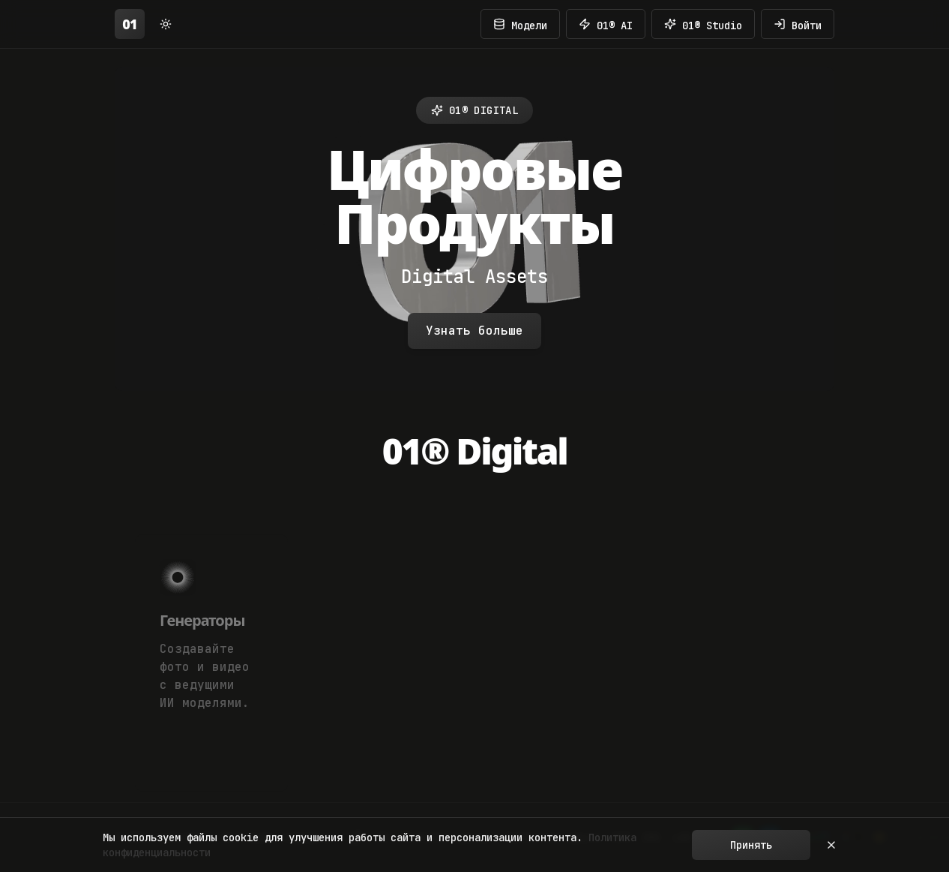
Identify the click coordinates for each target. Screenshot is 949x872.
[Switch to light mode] (166, 24)
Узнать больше (474, 330)
